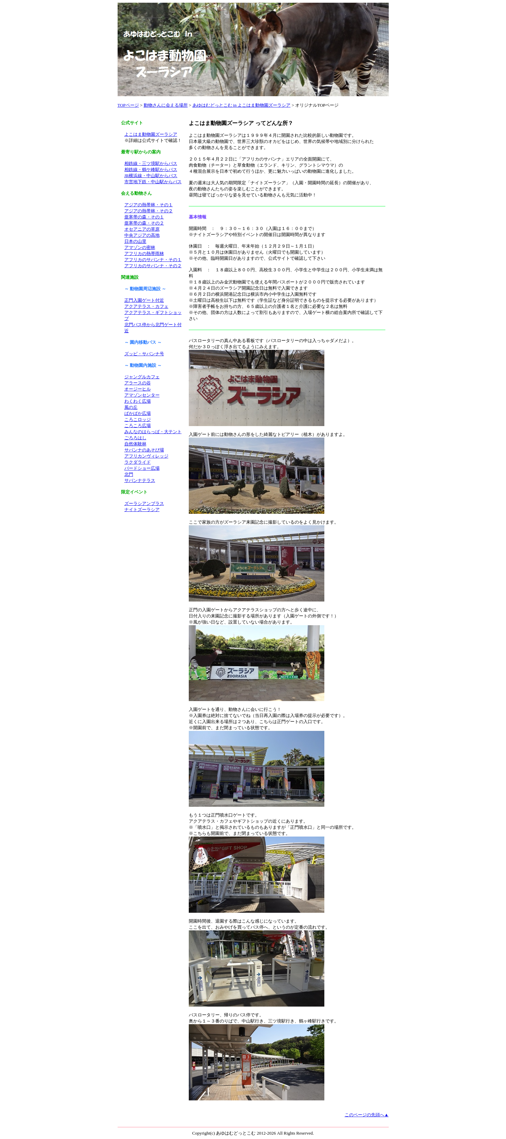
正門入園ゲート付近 (144, 300)
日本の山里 (135, 241)
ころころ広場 (137, 425)
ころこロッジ (137, 419)
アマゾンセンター (142, 395)
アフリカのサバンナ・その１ (153, 259)
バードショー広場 (142, 468)
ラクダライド (137, 462)
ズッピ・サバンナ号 (144, 353)
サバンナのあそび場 (144, 449)
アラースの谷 (137, 382)
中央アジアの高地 (142, 235)
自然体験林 (135, 443)
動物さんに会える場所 (166, 105)
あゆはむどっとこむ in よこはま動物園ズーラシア (242, 105)
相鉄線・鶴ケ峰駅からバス (150, 169)
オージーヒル (137, 389)
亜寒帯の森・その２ (144, 223)
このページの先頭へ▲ (367, 1114)
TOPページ (128, 105)
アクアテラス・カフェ (146, 306)
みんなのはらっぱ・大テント (153, 431)
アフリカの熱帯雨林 (144, 253)
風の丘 (131, 407)
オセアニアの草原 (142, 229)
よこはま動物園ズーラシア (150, 134)
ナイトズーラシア (142, 509)
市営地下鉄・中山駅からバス (153, 181)
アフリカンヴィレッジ (146, 456)
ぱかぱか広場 (137, 413)
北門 (128, 474)
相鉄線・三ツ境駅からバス (150, 163)
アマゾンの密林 (139, 247)
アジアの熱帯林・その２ (148, 210)
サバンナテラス (139, 480)
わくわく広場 (137, 401)
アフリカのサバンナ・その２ (153, 265)
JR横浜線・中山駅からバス (151, 175)
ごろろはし (135, 437)
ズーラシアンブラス (144, 503)
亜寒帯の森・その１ (144, 216)
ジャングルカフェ (142, 376)
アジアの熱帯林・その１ (148, 204)
